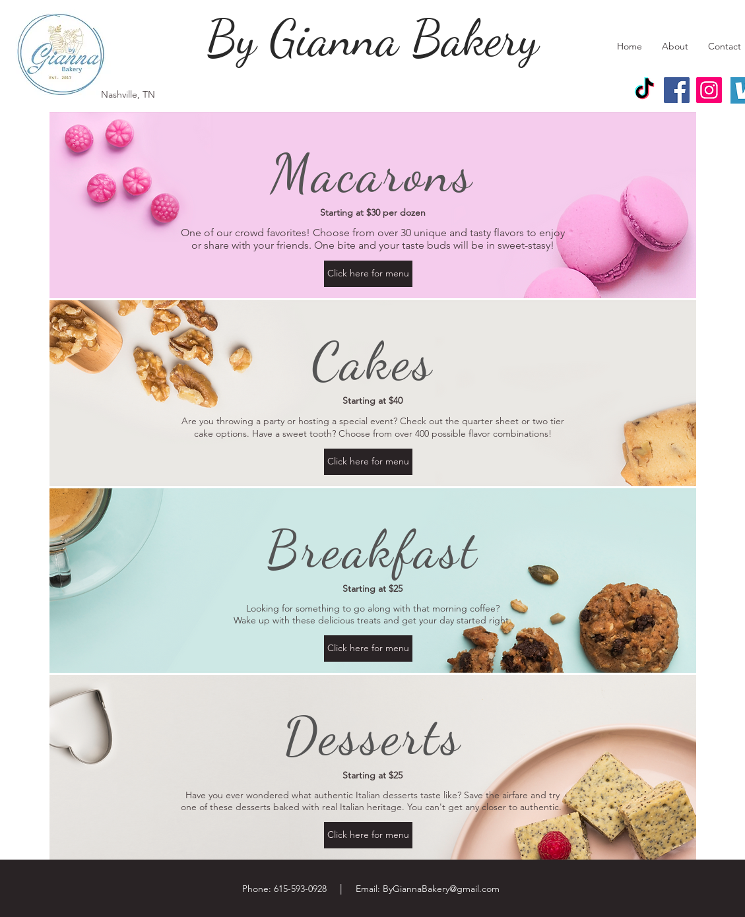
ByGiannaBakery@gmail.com (441, 889)
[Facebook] (677, 90)
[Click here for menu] (368, 274)
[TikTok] (644, 90)
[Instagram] (709, 90)
